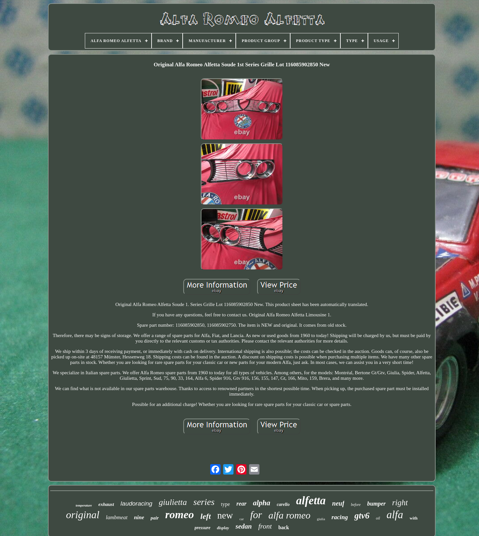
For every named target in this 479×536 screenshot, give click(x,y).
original (82, 514)
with (414, 518)
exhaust (106, 504)
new (225, 515)
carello (283, 504)
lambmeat (117, 517)
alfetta (310, 500)
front (265, 526)
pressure (203, 527)
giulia (321, 519)
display (223, 527)
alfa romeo (289, 515)
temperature (84, 505)
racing (340, 517)
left (205, 516)
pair (155, 517)
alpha (261, 503)
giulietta (173, 502)
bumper (376, 503)
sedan (243, 526)
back (283, 527)
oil (378, 518)
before (355, 504)
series (203, 502)
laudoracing (136, 503)
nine (139, 517)
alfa (394, 514)
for (256, 514)
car (241, 519)
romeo (179, 514)
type (225, 504)
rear (241, 503)
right (400, 502)
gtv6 (362, 515)
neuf (338, 503)
